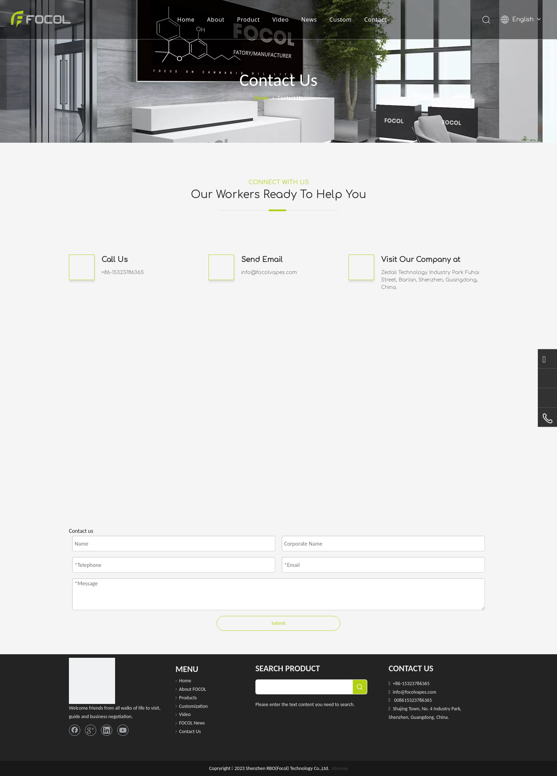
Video (280, 19)
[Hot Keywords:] (360, 687)
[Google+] (90, 730)
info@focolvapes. (263, 272)
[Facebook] (74, 730)
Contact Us (190, 731)
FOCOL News (192, 723)
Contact (375, 19)
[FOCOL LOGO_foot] (92, 681)
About (216, 19)
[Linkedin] (106, 730)
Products (188, 698)
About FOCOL (192, 689)
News (309, 19)
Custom (340, 19)
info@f (399, 692)
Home (186, 19)
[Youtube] (123, 730)
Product (248, 19)
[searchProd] (304, 687)
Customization (193, 706)
